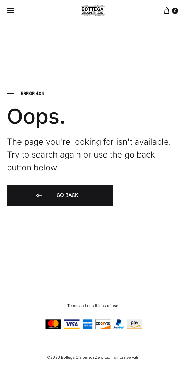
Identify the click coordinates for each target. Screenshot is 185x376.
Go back (56, 195)
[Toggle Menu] (10, 10)
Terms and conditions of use (92, 305)
